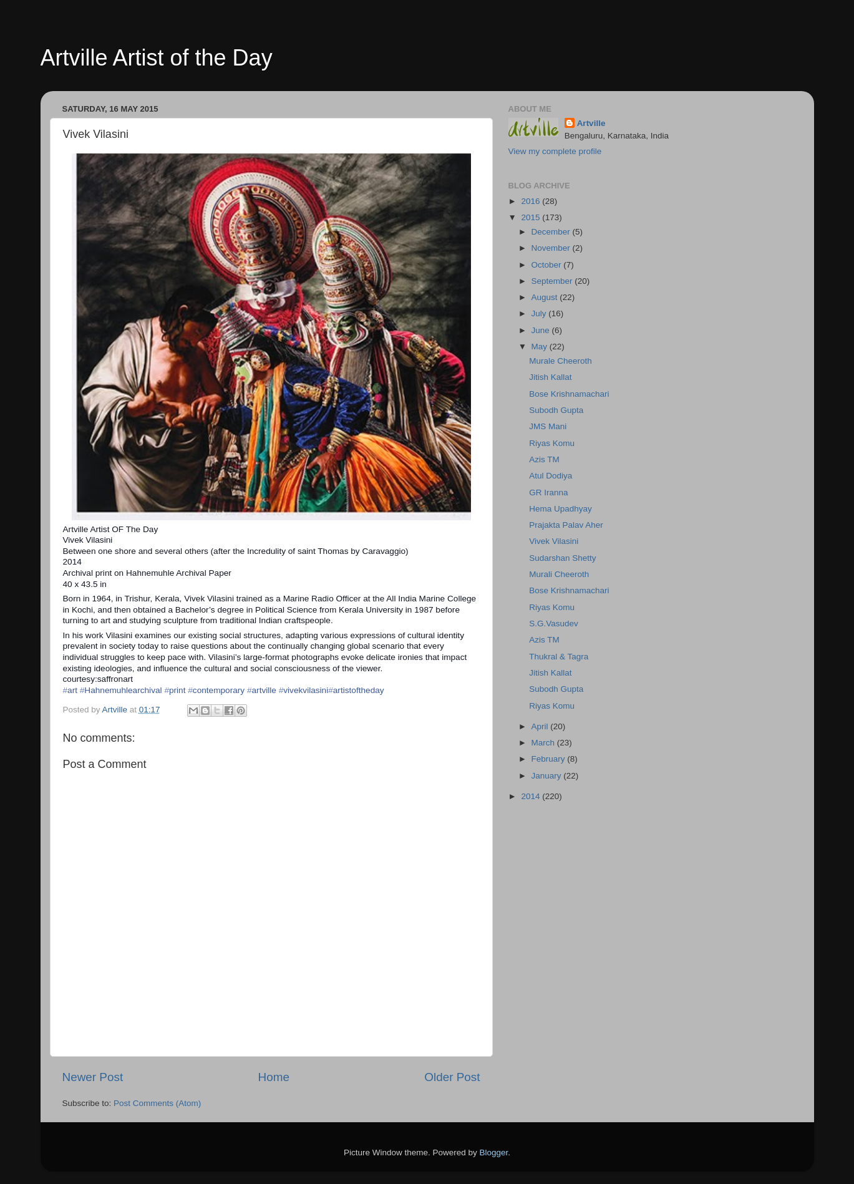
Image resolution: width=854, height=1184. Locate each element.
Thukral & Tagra (558, 656)
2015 (531, 217)
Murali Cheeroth (559, 574)
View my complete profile (555, 151)
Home (273, 1077)
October (547, 264)
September (553, 281)
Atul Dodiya (550, 475)
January (547, 775)
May (540, 346)
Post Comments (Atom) (157, 1103)
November (552, 248)
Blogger (494, 1152)
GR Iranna (548, 492)
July (540, 313)
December (552, 231)
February (549, 759)
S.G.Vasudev (553, 623)
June (541, 330)
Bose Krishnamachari (569, 394)
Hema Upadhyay (560, 508)
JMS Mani (547, 426)
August (545, 297)
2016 (531, 201)
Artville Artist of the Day (157, 57)
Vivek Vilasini (553, 541)
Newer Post (93, 1077)
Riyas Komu (552, 443)
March (544, 742)
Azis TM (544, 459)
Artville (591, 123)
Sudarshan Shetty (562, 558)
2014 (531, 796)
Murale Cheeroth (560, 361)
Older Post (452, 1077)
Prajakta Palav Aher (566, 525)
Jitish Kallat (550, 377)
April (541, 726)
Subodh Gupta (556, 410)
